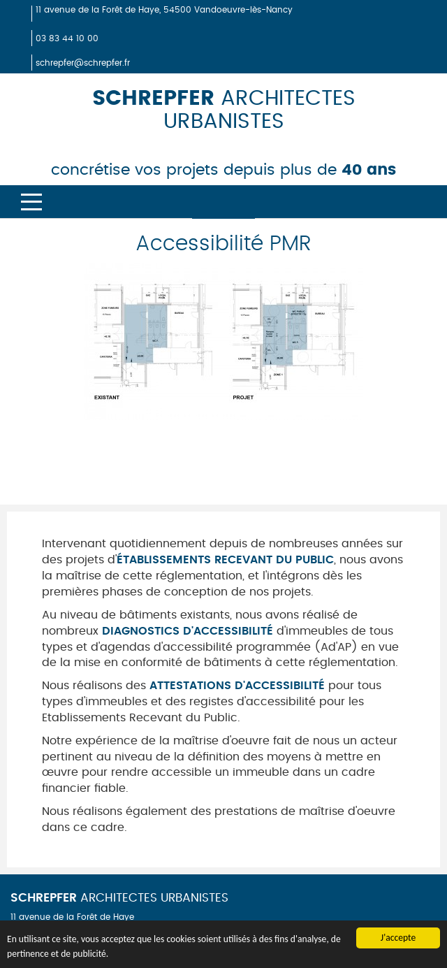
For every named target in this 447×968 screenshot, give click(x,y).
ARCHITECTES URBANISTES (119, 898)
